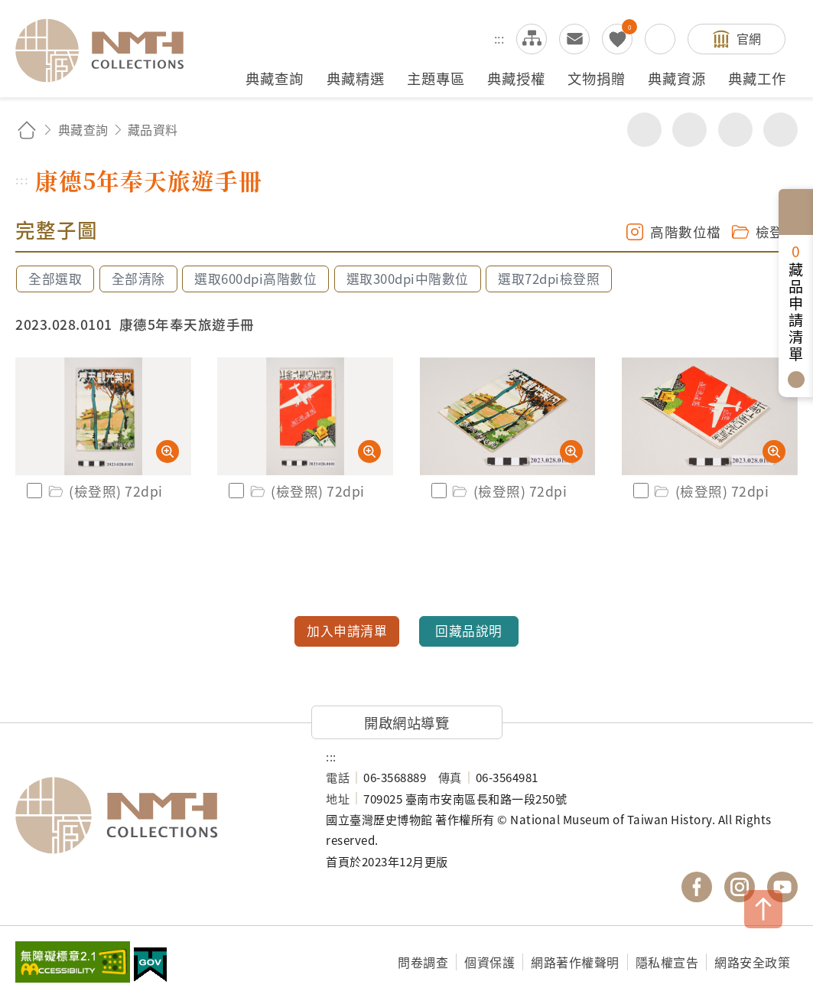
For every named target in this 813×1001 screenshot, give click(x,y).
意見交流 (574, 39)
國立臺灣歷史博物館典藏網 (108, 50)
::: (499, 38)
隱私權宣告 (667, 962)
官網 (749, 38)
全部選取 (55, 278)
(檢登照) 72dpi (104, 490)
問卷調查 (423, 962)
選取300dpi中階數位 (407, 278)
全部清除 (138, 278)
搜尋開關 (660, 39)
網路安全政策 (752, 962)
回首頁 (26, 129)
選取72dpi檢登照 (549, 278)
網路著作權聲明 (575, 962)
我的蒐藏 (617, 39)
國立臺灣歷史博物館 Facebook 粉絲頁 (696, 887)
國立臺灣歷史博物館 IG (739, 887)
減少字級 (780, 129)
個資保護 (489, 962)
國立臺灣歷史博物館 (155, 815)
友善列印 (689, 129)
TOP (763, 909)
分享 (644, 129)
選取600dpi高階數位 (255, 278)
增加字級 (735, 129)
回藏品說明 (468, 630)
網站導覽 (531, 39)
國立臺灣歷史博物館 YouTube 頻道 (782, 887)
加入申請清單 (347, 630)
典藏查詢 (83, 129)
